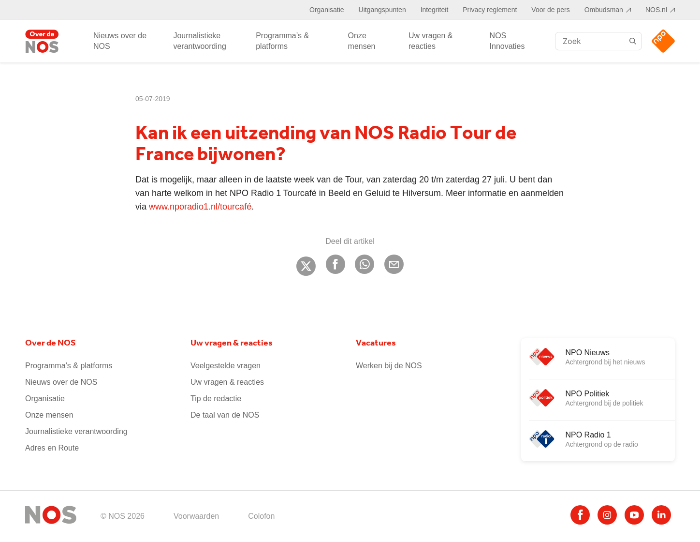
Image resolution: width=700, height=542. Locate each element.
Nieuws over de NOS (119, 40)
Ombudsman (603, 10)
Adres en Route (52, 448)
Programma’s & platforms (282, 40)
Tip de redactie (215, 398)
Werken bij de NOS (389, 365)
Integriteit (435, 10)
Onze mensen (362, 40)
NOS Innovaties (507, 40)
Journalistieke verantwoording (199, 40)
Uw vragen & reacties (430, 40)
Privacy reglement (490, 10)
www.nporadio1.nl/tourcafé (200, 206)
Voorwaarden (196, 516)
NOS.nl (656, 10)
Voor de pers (550, 10)
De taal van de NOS (224, 415)
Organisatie (326, 10)
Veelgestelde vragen (225, 365)
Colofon (261, 516)
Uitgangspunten (382, 10)
